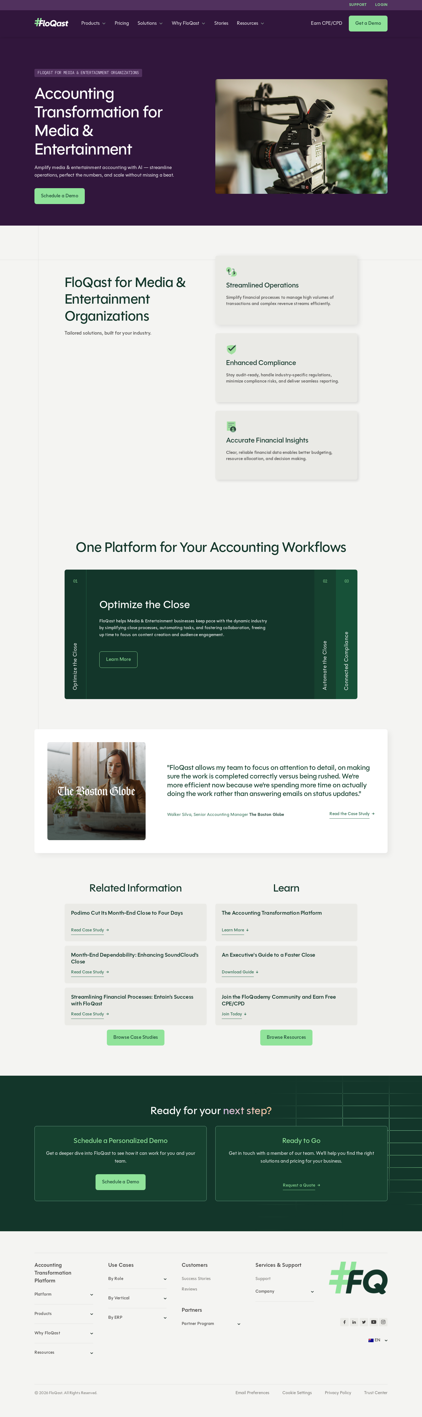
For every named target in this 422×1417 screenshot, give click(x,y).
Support (358, 5)
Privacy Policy (338, 1393)
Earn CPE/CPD (326, 23)
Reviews (189, 1289)
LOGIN (381, 5)
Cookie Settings (297, 1393)
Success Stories (196, 1279)
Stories (221, 23)
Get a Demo (368, 23)
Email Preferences (252, 1393)
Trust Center (376, 1393)
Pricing (122, 23)
